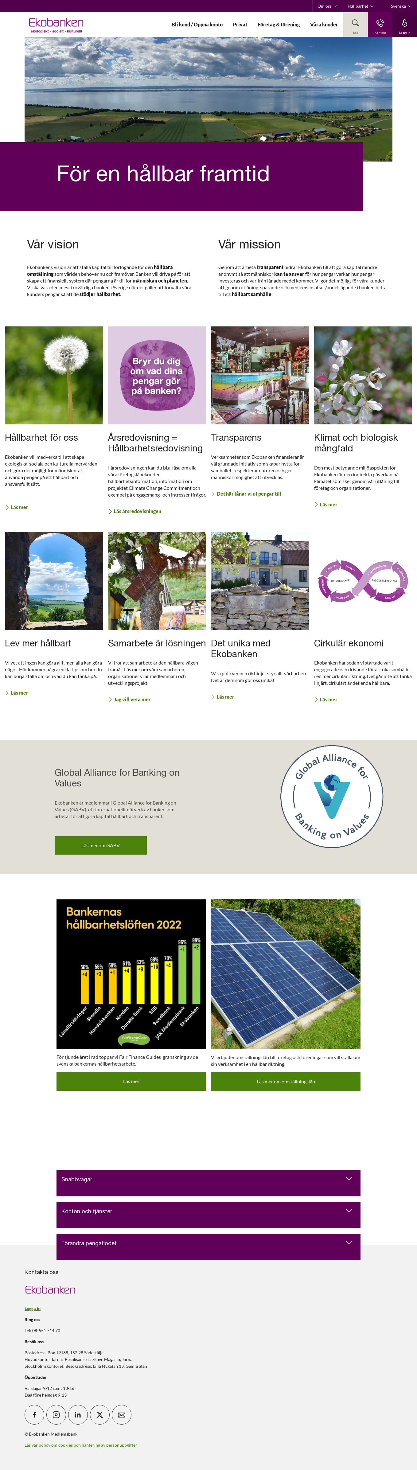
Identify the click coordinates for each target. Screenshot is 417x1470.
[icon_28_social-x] (100, 1415)
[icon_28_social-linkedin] (78, 1415)
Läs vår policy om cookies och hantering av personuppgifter (81, 1445)
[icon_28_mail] (121, 1415)
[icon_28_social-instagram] (56, 1415)
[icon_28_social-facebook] (34, 1415)
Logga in (33, 1308)
